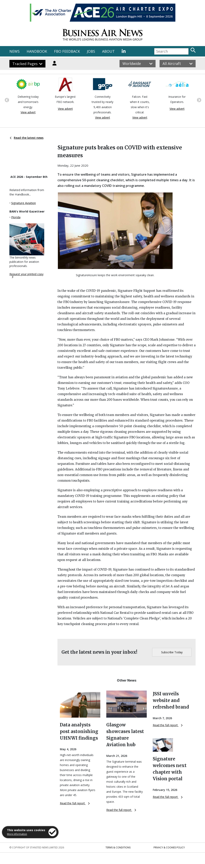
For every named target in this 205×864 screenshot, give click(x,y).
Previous (6, 100)
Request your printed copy (26, 275)
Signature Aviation (23, 203)
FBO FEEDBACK (67, 51)
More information (17, 834)
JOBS (91, 51)
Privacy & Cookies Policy (169, 847)
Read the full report (75, 803)
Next (199, 100)
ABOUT (108, 51)
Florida (15, 217)
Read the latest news (26, 138)
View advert (28, 112)
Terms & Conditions (118, 847)
